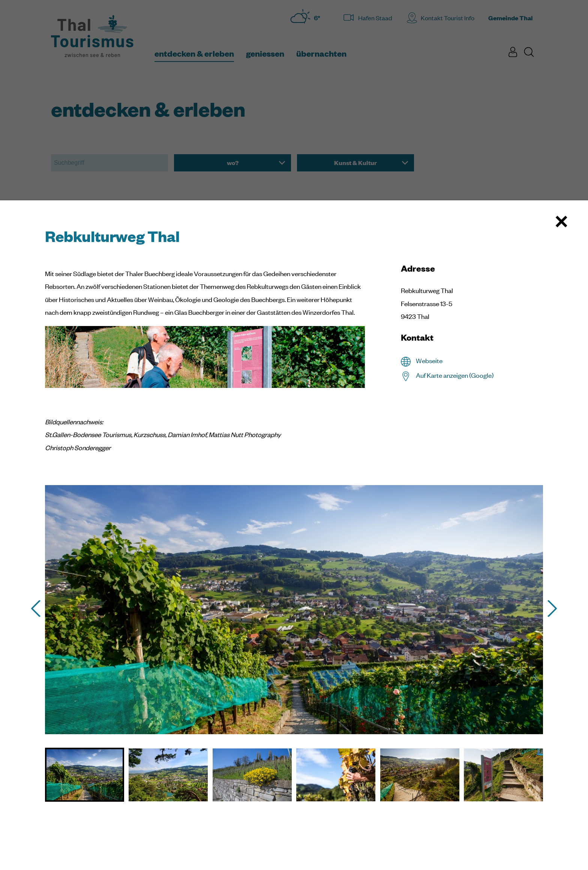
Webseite (429, 360)
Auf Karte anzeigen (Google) (455, 375)
